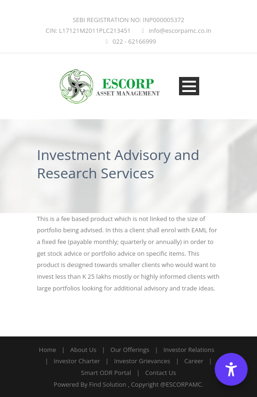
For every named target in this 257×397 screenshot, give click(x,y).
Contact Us (160, 372)
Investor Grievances (142, 361)
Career (193, 361)
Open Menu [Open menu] (189, 86)
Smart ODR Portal (106, 372)
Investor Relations (189, 349)
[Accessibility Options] (231, 369)
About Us (83, 349)
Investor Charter (77, 361)
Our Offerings (129, 349)
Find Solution (107, 384)
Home (47, 349)
